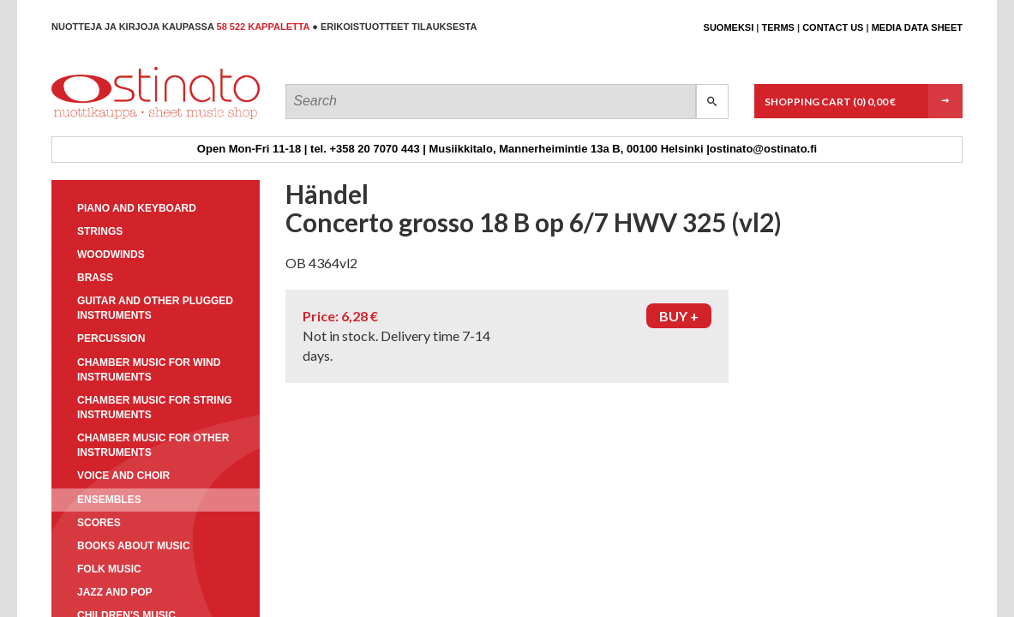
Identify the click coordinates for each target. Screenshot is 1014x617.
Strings (100, 231)
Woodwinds (111, 255)
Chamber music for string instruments (154, 407)
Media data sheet (917, 27)
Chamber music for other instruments (153, 445)
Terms (778, 27)
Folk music (109, 569)
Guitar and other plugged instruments (155, 308)
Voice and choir (123, 476)
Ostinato (129, 118)
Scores (99, 523)
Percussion (111, 338)
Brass (95, 278)
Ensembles (109, 500)
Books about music (133, 546)
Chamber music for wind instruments (148, 369)
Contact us (832, 27)
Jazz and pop (115, 592)
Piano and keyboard (136, 208)
